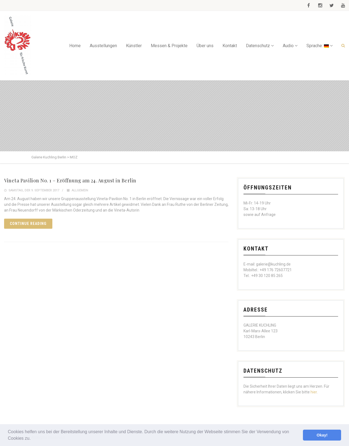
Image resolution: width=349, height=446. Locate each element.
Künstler (134, 45)
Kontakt (229, 45)
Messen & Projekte (169, 45)
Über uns (205, 45)
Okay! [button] (322, 435)
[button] (33, 439)
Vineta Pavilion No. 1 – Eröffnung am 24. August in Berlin (70, 180)
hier (314, 392)
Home (75, 45)
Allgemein (80, 190)
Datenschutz (258, 45)
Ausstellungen (103, 45)
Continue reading (28, 223)
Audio (288, 45)
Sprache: (317, 45)
